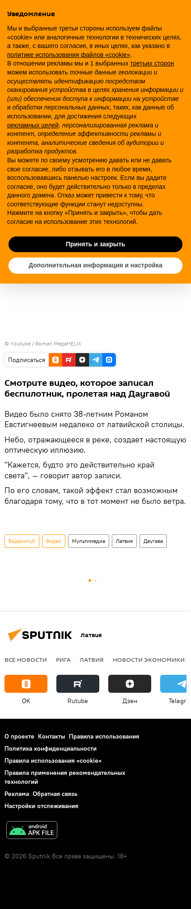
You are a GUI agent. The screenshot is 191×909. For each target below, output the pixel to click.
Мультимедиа (88, 541)
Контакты (51, 736)
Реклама (16, 794)
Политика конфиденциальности (50, 748)
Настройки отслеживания (41, 806)
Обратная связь (55, 794)
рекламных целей (33, 125)
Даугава (153, 541)
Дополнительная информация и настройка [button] (95, 265)
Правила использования (104, 736)
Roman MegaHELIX (58, 343)
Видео (53, 541)
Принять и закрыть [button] (95, 244)
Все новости (25, 660)
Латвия (124, 541)
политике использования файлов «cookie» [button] (68, 54)
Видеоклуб (21, 541)
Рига (63, 660)
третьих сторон (152, 63)
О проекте (19, 736)
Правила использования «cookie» (53, 760)
